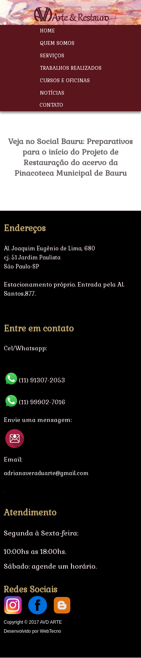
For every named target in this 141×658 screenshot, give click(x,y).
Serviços (52, 55)
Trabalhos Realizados (71, 68)
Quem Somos (57, 43)
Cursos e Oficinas (65, 80)
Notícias (52, 93)
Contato (51, 105)
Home (47, 31)
